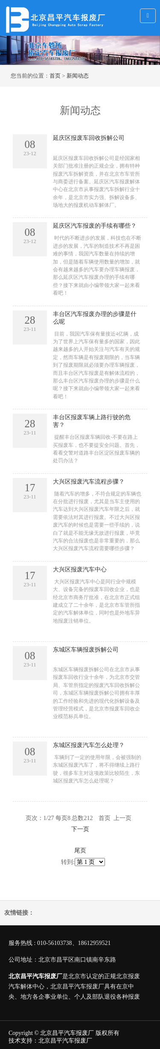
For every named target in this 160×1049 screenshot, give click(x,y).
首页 (55, 75)
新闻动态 (78, 75)
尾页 (80, 850)
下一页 (80, 829)
